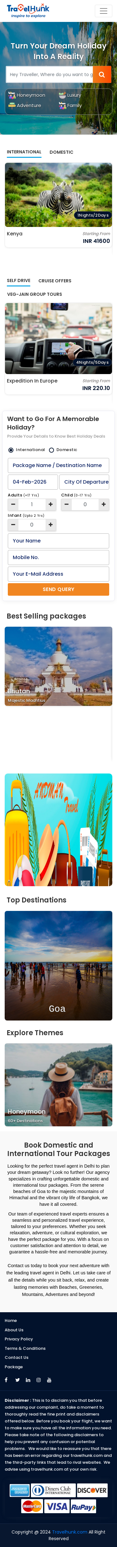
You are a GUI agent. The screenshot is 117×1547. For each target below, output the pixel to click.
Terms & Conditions (25, 1348)
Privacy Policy (19, 1339)
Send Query (59, 589)
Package (14, 1367)
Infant (26, 515)
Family (70, 105)
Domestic (61, 152)
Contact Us (16, 1357)
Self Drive (18, 280)
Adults (23, 495)
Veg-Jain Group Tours (34, 294)
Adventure (24, 105)
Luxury (70, 95)
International (24, 152)
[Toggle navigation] (103, 11)
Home (11, 1320)
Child (76, 495)
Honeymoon (26, 95)
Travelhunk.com (70, 1532)
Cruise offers (54, 281)
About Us (14, 1330)
